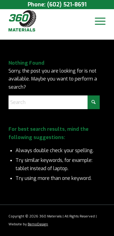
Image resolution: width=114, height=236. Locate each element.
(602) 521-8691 (67, 4)
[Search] (54, 102)
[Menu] (97, 21)
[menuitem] (97, 21)
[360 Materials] (47, 21)
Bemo (32, 224)
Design (42, 224)
